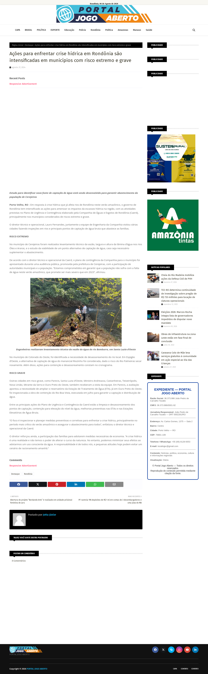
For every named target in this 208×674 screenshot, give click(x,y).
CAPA (175, 669)
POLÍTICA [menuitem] (41, 30)
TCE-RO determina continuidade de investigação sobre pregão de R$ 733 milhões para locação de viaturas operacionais (179, 295)
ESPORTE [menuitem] (55, 30)
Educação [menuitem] (69, 30)
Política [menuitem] (109, 30)
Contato (184, 669)
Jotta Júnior (49, 514)
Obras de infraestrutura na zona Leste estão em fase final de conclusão (178, 338)
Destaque (29, 45)
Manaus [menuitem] (137, 30)
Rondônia (28, 474)
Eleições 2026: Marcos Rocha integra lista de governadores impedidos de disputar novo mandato (177, 317)
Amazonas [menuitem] (123, 30)
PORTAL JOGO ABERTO (37, 669)
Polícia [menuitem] (82, 30)
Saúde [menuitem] (149, 30)
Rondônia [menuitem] (95, 30)
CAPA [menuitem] (17, 30)
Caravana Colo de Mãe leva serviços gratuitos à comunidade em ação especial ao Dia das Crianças (178, 358)
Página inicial (17, 45)
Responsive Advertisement (23, 84)
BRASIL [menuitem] (28, 30)
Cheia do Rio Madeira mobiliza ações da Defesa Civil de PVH (177, 277)
